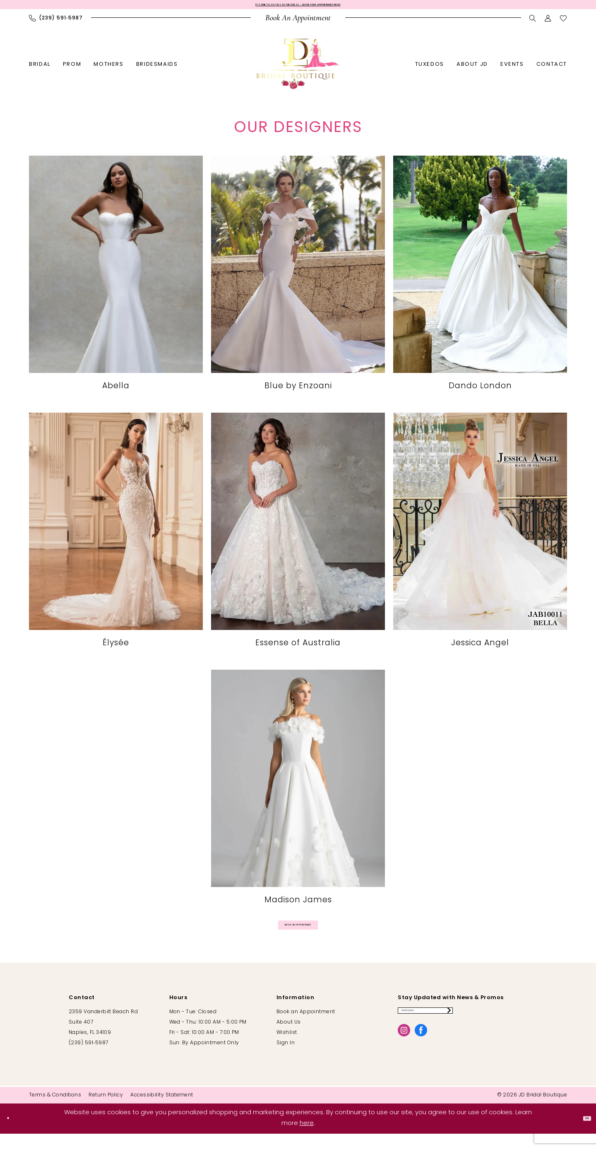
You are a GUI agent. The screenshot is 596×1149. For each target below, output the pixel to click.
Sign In (285, 1058)
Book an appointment (298, 935)
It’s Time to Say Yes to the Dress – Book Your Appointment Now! (298, 7)
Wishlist (286, 1048)
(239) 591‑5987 (88, 1058)
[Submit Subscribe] (520, 1030)
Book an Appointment (305, 1027)
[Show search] (533, 23)
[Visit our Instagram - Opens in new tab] (404, 1053)
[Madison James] (298, 793)
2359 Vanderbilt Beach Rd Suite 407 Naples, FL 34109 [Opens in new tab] (103, 1037)
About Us (288, 1037)
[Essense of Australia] (298, 536)
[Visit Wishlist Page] (563, 23)
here (307, 1139)
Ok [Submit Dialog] (582, 1134)
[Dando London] (480, 279)
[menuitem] (56, 23)
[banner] (298, 68)
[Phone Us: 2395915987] (56, 23)
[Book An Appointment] (298, 23)
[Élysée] (116, 536)
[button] (548, 23)
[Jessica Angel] (480, 536)
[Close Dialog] (12, 1134)
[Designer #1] (116, 279)
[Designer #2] (298, 279)
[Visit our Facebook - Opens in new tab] (421, 1053)
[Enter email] (462, 1030)
